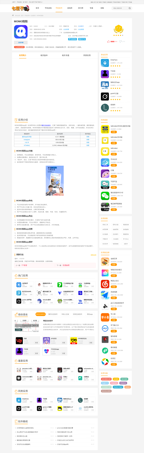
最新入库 (93, 2)
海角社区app (115, 82)
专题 (91, 8)
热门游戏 (99, 2)
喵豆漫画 (124, 379)
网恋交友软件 (48, 321)
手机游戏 (48, 8)
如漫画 (116, 379)
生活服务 (105, 234)
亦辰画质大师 (106, 387)
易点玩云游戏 (106, 391)
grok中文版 (114, 93)
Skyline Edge (118, 387)
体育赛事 (105, 229)
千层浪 (112, 71)
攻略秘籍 (109, 2)
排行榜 (80, 8)
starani (128, 387)
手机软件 (59, 8)
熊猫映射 (123, 383)
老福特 (112, 105)
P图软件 (105, 239)
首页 (37, 8)
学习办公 (126, 239)
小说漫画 (115, 239)
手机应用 (27, 15)
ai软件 (126, 244)
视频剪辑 (126, 234)
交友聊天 (33, 15)
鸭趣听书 (105, 383)
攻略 (102, 8)
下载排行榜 (124, 2)
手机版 (130, 2)
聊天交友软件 (46, 125)
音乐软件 (105, 244)
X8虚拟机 (114, 383)
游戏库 (69, 8)
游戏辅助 (126, 229)
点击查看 (66, 29)
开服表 (104, 2)
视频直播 (126, 224)
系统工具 (105, 224)
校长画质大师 (106, 379)
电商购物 (115, 244)
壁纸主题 (115, 224)
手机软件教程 (116, 2)
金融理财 (115, 229)
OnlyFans (113, 60)
